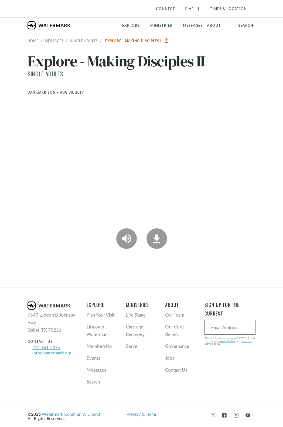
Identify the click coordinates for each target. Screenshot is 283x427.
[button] (164, 25)
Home (33, 41)
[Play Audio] (126, 238)
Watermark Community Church (71, 414)
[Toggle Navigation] (225, 8)
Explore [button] (130, 25)
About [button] (214, 25)
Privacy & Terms (142, 414)
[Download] (157, 238)
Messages (54, 41)
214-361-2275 (46, 347)
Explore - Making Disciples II (137, 41)
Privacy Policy (227, 341)
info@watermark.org (51, 352)
